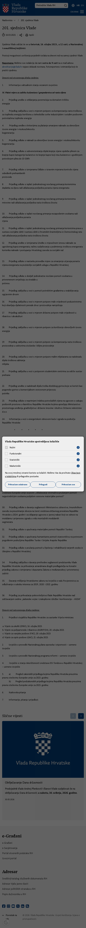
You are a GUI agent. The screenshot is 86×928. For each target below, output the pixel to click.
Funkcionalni (15, 453)
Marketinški (15, 466)
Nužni (12, 447)
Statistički (14, 460)
